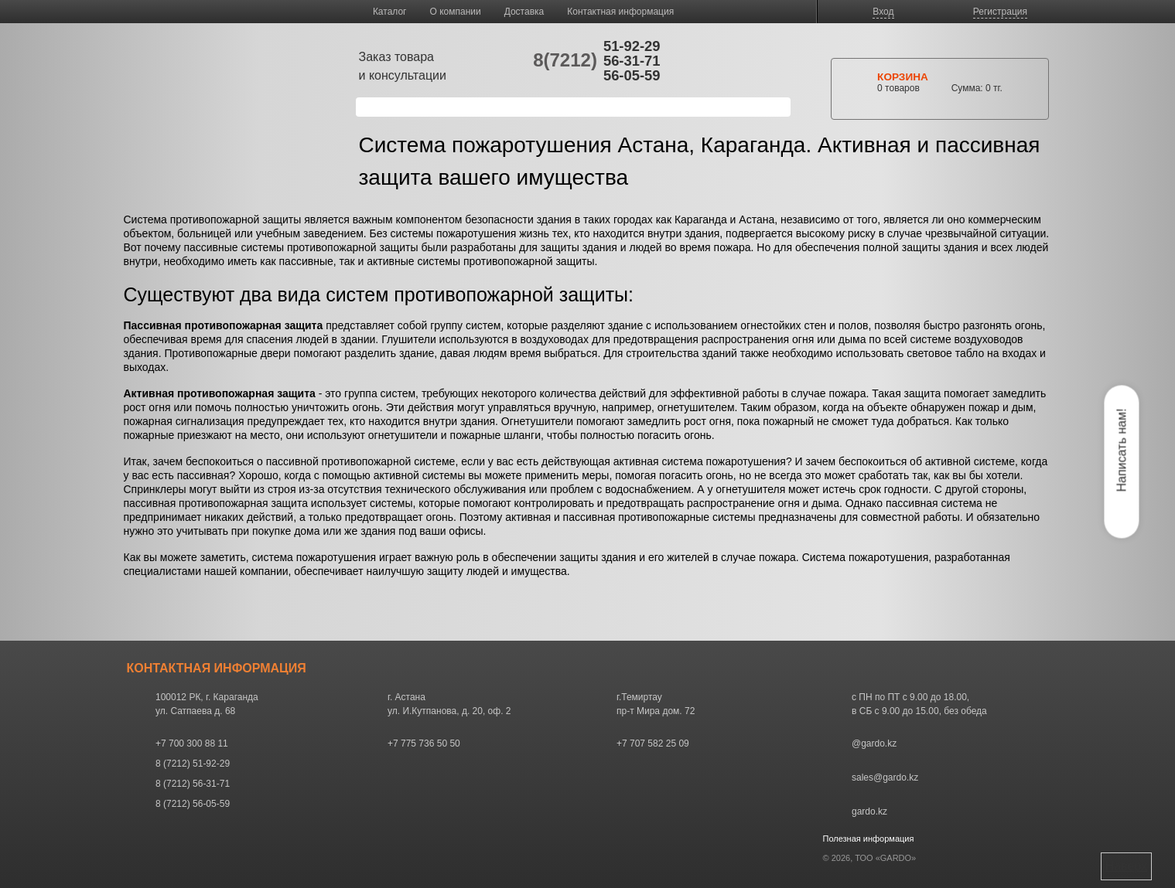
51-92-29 (632, 46)
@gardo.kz (874, 743)
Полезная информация (868, 838)
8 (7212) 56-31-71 (192, 783)
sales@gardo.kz (885, 777)
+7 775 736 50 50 (424, 743)
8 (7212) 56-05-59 (192, 803)
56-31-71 (632, 61)
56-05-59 (632, 75)
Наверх (1126, 866)
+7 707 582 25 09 (653, 743)
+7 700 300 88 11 (191, 743)
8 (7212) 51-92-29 (192, 763)
